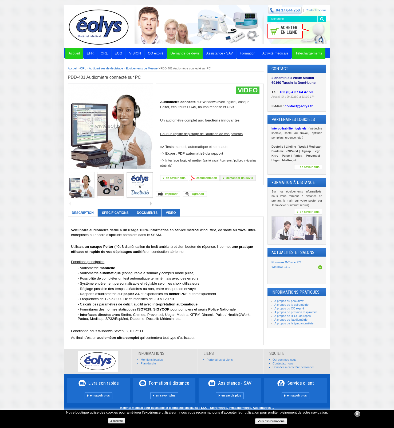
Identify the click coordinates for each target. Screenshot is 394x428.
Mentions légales (152, 359)
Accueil (72, 68)
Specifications (115, 213)
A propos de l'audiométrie (291, 319)
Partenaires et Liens (220, 359)
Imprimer (171, 193)
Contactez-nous (316, 10)
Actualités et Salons (292, 252)
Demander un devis (239, 177)
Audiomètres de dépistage (106, 68)
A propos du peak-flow (289, 301)
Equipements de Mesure (141, 68)
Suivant (151, 203)
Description (83, 213)
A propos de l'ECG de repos (292, 315)
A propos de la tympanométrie (293, 323)
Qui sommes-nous (284, 359)
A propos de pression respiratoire (295, 312)
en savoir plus (176, 177)
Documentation (206, 177)
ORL (83, 68)
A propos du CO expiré (289, 308)
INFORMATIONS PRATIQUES (295, 292)
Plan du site (148, 363)
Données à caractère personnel (293, 367)
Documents (147, 213)
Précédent (70, 203)
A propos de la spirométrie (291, 304)
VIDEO (171, 213)
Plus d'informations (271, 421)
